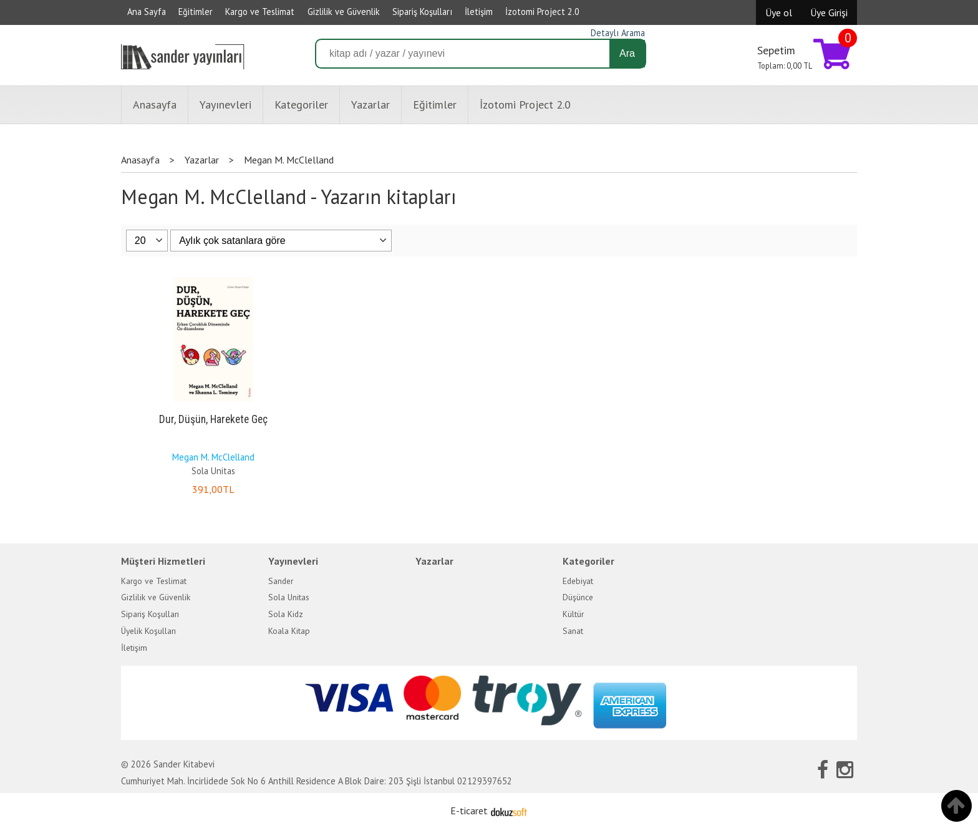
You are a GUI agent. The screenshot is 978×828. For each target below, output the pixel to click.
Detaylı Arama (618, 33)
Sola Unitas (213, 471)
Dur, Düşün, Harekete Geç (213, 419)
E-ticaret (469, 810)
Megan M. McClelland (213, 457)
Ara (627, 53)
